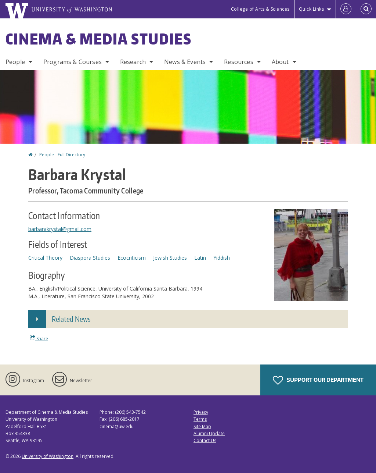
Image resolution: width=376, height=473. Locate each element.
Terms (200, 419)
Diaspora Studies (90, 257)
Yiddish (221, 257)
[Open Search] (366, 9)
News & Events (185, 62)
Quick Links (311, 9)
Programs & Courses (72, 62)
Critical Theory (45, 257)
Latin (200, 257)
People (15, 62)
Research (133, 62)
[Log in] (346, 9)
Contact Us (205, 440)
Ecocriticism (132, 257)
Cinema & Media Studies (99, 39)
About (280, 62)
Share (39, 338)
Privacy (201, 412)
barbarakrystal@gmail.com (59, 228)
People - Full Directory (62, 155)
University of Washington (47, 456)
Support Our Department (318, 380)
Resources (238, 62)
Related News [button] (71, 319)
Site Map (202, 426)
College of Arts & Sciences (260, 9)
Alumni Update (209, 433)
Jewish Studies (170, 257)
